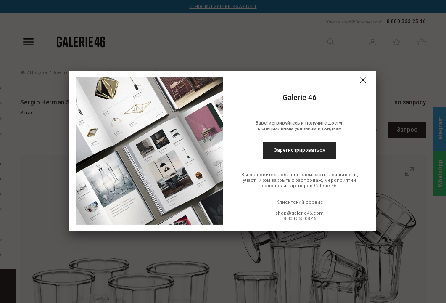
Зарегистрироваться (299, 150)
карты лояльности (335, 175)
